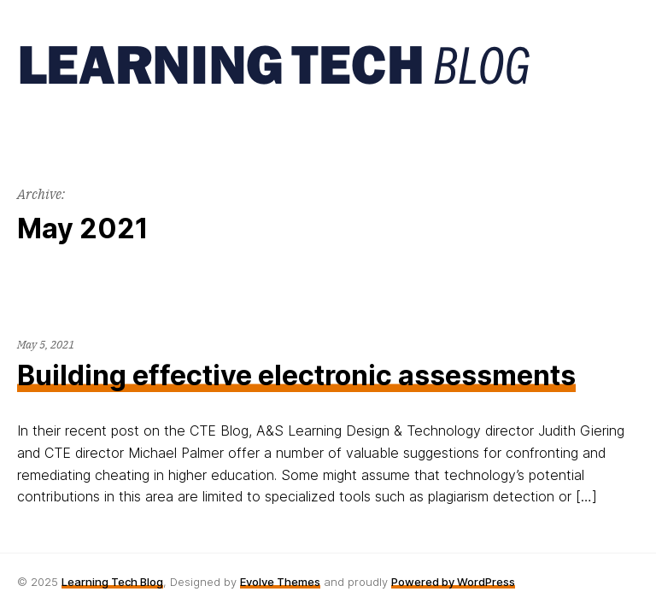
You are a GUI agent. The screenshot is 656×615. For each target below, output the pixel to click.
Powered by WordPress (453, 582)
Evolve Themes (280, 582)
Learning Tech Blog (112, 582)
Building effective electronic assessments (296, 375)
